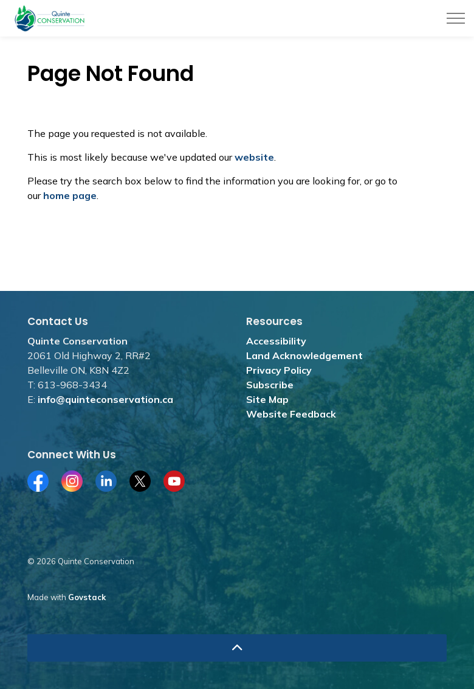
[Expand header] (456, 18)
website (254, 157)
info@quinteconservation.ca (105, 399)
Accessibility (276, 341)
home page (70, 195)
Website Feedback (291, 414)
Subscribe (270, 385)
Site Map (267, 399)
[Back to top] (237, 648)
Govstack (87, 597)
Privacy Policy (279, 370)
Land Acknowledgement (304, 355)
